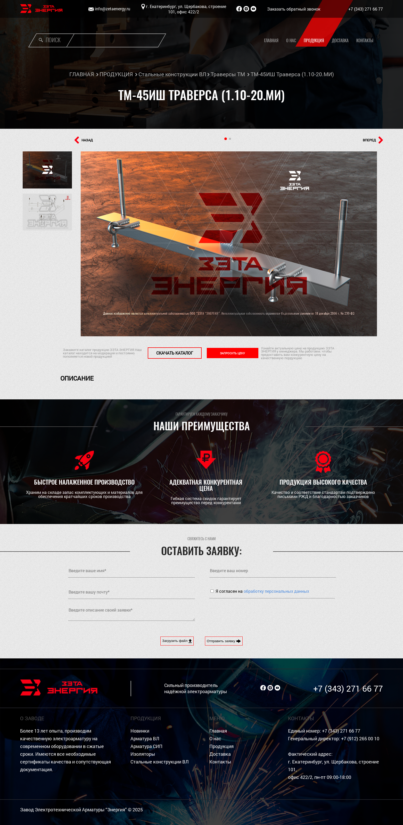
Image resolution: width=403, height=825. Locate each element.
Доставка (340, 40)
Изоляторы (142, 754)
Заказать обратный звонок (293, 9)
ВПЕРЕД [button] (373, 140)
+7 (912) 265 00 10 (360, 739)
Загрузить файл (177, 641)
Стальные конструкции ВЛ (172, 74)
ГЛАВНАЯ (81, 74)
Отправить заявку (224, 641)
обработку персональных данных (276, 591)
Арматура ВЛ (144, 739)
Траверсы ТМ (228, 74)
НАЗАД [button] (84, 140)
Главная (271, 40)
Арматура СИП (146, 746)
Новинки (139, 731)
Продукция (314, 40)
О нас (291, 40)
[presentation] (248, 614)
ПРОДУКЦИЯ (116, 74)
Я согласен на (262, 591)
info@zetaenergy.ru (112, 8)
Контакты (364, 40)
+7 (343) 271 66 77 (365, 9)
